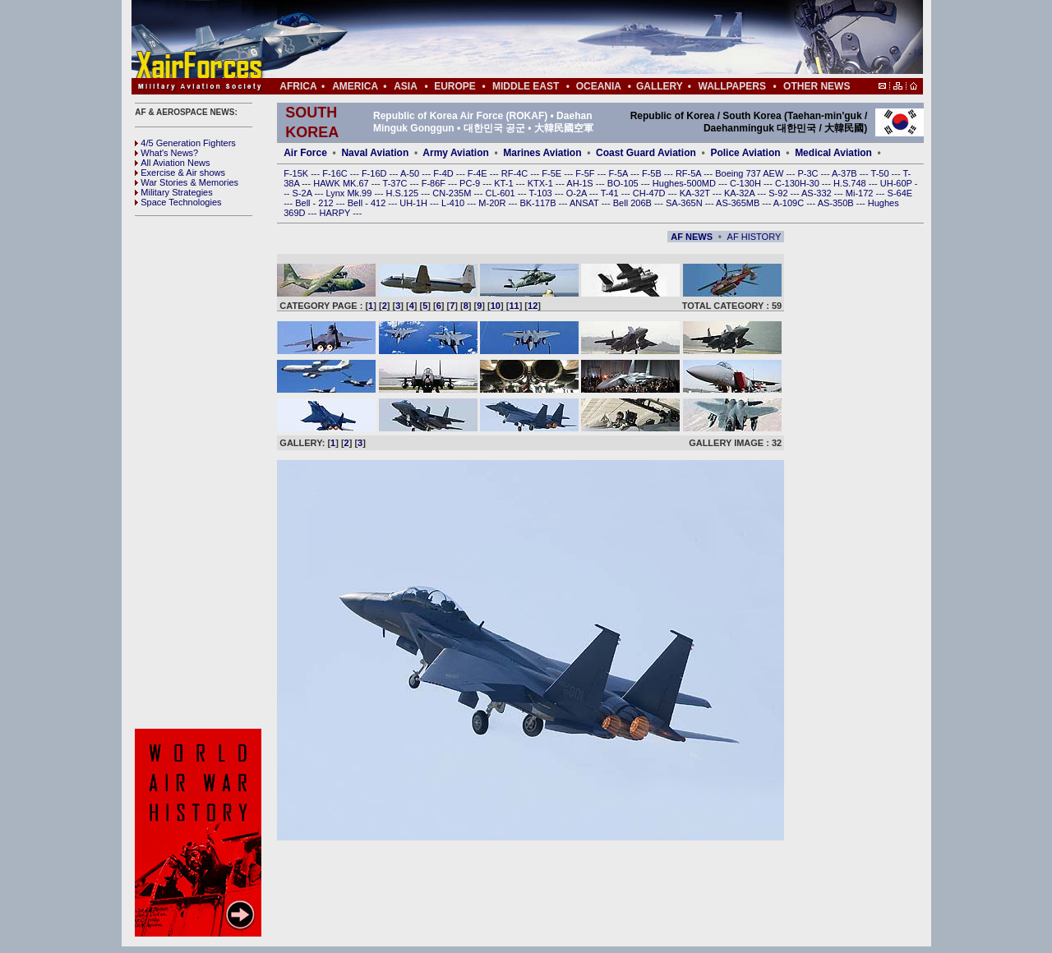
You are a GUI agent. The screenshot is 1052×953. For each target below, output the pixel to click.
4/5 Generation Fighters (186, 143)
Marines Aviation (542, 153)
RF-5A (690, 173)
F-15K (297, 173)
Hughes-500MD (685, 183)
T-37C (396, 183)
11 (514, 306)
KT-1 (504, 183)
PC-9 (470, 183)
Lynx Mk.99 (350, 193)
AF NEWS (692, 237)
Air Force (305, 153)
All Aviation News (172, 163)
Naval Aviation (374, 153)
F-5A (619, 173)
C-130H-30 (798, 183)
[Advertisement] (576, 39)
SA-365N (685, 203)
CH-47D (650, 193)
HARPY (336, 213)
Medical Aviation (833, 153)
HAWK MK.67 (342, 183)
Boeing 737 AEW (750, 173)
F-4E (479, 173)
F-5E (553, 173)
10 (496, 306)
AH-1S (580, 183)
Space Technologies (178, 202)
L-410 (454, 203)
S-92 (779, 193)
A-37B (846, 173)
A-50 (411, 173)
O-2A (577, 193)
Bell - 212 (315, 203)
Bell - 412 (368, 203)
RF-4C (515, 173)
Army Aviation (455, 153)
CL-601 (501, 193)
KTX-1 (542, 183)
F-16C (336, 173)
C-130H (747, 183)
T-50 (881, 173)
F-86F (435, 183)
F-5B (653, 173)
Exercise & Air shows (180, 172)
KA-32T (696, 193)
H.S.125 (403, 193)
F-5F (586, 173)
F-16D (376, 173)
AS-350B (837, 203)
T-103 (541, 193)
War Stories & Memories (186, 182)
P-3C (808, 173)
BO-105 (624, 183)
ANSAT (586, 203)
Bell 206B (633, 203)
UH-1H (414, 203)
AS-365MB (739, 203)
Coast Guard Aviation (646, 153)
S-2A (304, 193)
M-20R (493, 203)
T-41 (611, 193)
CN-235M (452, 193)
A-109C (789, 203)
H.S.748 (851, 183)
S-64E (900, 193)
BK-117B (538, 203)
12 (533, 306)
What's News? (166, 153)
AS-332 (817, 193)
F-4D (444, 173)
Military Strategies (173, 192)
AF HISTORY (754, 237)
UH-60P (897, 183)
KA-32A (740, 193)
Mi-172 (861, 193)
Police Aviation (745, 153)
